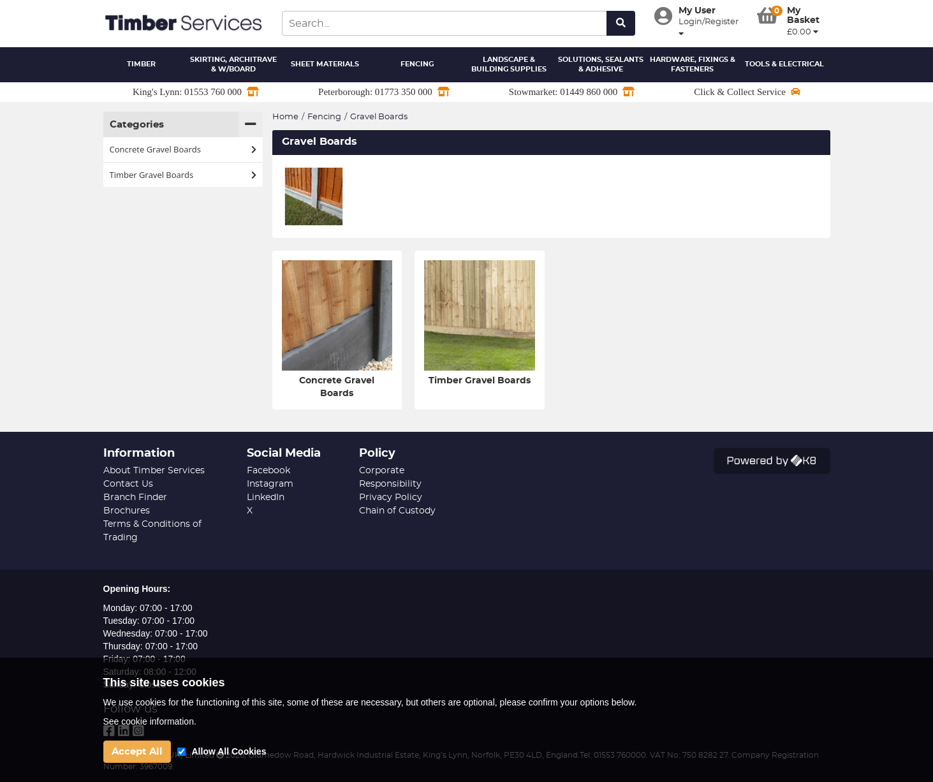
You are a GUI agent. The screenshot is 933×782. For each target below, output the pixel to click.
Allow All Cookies (229, 751)
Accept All (137, 751)
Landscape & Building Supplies (509, 64)
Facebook (268, 470)
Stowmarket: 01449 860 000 (572, 92)
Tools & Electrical (784, 64)
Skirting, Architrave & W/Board (233, 64)
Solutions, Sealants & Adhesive (600, 64)
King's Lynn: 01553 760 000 (196, 92)
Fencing (417, 64)
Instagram (270, 484)
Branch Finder (135, 497)
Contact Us (128, 484)
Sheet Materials (325, 64)
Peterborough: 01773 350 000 (384, 92)
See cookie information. (149, 721)
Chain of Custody (397, 510)
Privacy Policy (390, 497)
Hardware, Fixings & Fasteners (692, 64)
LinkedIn (265, 497)
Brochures (126, 510)
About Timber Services (154, 470)
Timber (141, 64)
